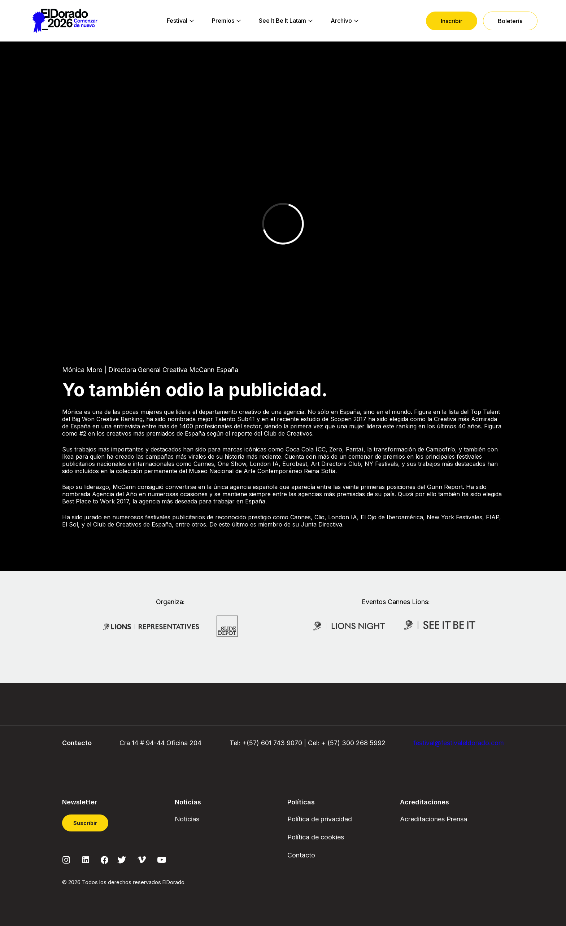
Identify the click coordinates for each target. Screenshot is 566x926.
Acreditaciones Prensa (433, 819)
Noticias (187, 819)
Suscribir (85, 823)
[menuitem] (177, 21)
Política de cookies (315, 837)
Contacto (301, 855)
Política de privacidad (319, 819)
